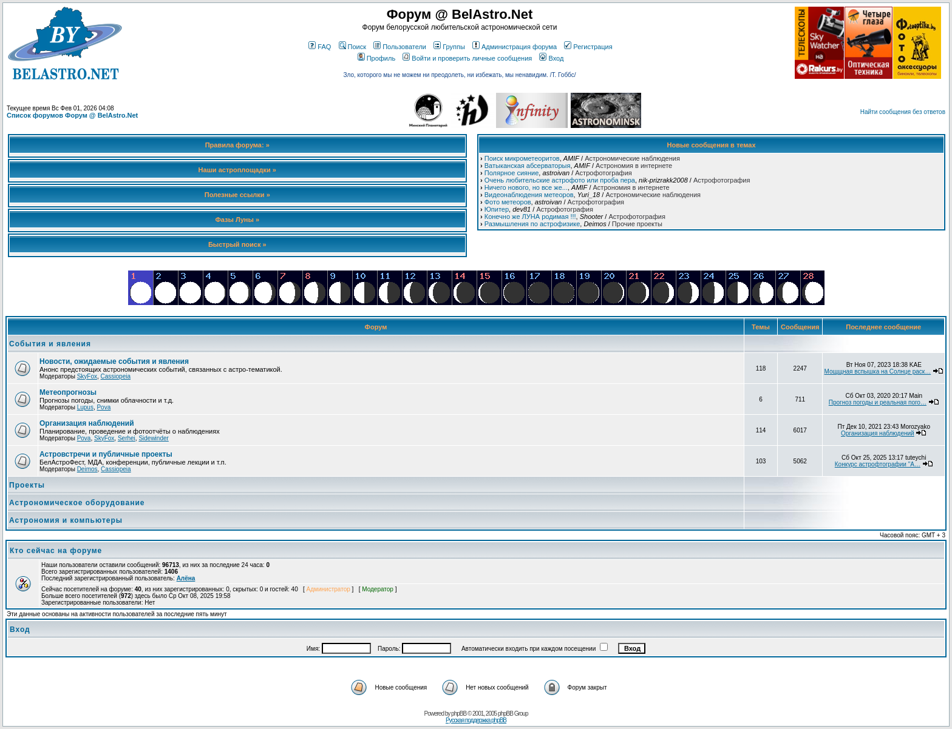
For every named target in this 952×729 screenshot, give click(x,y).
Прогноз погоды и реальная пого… (877, 402)
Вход (551, 58)
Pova (103, 407)
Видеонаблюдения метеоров (529, 194)
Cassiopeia (116, 376)
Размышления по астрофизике (532, 223)
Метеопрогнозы (68, 392)
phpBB (458, 713)
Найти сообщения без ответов (902, 112)
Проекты (27, 485)
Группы (449, 46)
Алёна (186, 578)
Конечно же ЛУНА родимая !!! (530, 216)
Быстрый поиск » (237, 244)
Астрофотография (603, 172)
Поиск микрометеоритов (522, 158)
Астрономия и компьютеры (66, 520)
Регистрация (588, 46)
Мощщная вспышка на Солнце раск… (877, 371)
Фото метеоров (507, 202)
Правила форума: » (237, 145)
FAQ (319, 46)
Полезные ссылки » (237, 194)
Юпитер (496, 209)
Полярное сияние (511, 172)
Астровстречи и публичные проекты (105, 454)
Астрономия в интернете (634, 165)
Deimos (87, 469)
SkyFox (87, 376)
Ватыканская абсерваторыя (527, 165)
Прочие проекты (637, 223)
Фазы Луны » (237, 219)
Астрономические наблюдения (632, 158)
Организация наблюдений (86, 423)
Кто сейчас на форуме (56, 550)
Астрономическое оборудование (77, 503)
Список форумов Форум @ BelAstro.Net (72, 115)
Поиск (352, 46)
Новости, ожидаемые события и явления (114, 361)
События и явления (50, 344)
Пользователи (399, 46)
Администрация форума (514, 46)
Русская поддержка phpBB (476, 720)
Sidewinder (153, 438)
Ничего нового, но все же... (526, 187)
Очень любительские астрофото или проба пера (559, 180)
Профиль (377, 58)
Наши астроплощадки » (237, 169)
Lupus (85, 407)
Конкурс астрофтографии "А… (877, 464)
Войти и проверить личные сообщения (467, 58)
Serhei (126, 438)
